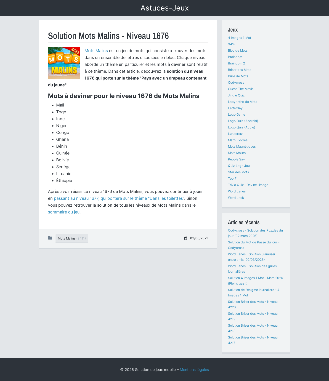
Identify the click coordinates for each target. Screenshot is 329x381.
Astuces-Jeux (165, 7)
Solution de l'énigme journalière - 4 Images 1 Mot (253, 292)
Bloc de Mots (237, 50)
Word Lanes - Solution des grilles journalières (252, 268)
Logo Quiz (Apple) (241, 127)
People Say (236, 159)
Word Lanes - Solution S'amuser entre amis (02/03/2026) (251, 256)
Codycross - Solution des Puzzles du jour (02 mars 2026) (255, 233)
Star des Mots (238, 172)
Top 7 (232, 178)
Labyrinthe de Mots (242, 102)
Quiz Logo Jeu (239, 166)
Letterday (235, 108)
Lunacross (235, 134)
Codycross (236, 82)
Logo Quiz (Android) (243, 121)
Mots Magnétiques (242, 146)
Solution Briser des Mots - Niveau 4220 (253, 304)
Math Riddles (237, 140)
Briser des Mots (239, 70)
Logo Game (236, 114)
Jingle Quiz (236, 95)
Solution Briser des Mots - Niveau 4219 (253, 316)
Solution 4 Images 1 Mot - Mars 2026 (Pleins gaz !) (255, 280)
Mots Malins (96, 50)
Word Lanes (237, 191)
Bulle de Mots (238, 76)
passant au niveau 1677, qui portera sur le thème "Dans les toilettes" (119, 198)
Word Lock (236, 198)
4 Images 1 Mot (239, 38)
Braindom (235, 57)
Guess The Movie (241, 89)
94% (231, 44)
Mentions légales (194, 369)
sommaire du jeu (64, 212)
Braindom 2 (236, 63)
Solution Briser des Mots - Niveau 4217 (253, 340)
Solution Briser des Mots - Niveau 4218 (253, 328)
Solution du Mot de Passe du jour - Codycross (253, 245)
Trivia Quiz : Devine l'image (248, 185)
